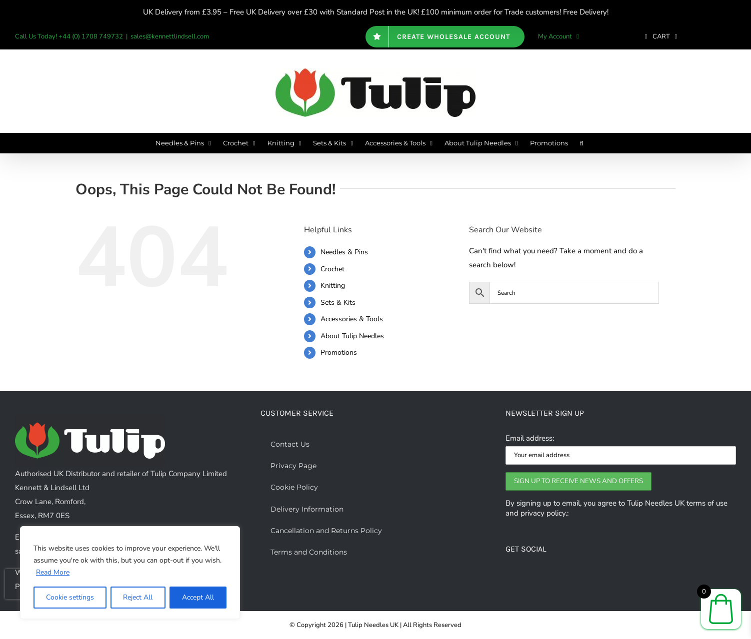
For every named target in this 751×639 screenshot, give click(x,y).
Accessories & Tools (351, 319)
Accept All (198, 597)
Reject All (137, 597)
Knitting (332, 285)
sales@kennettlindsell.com (169, 36)
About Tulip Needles (352, 336)
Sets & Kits (338, 302)
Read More (53, 572)
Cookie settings (70, 597)
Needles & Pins (344, 252)
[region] (130, 572)
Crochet (332, 269)
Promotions (338, 352)
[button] (582, 143)
